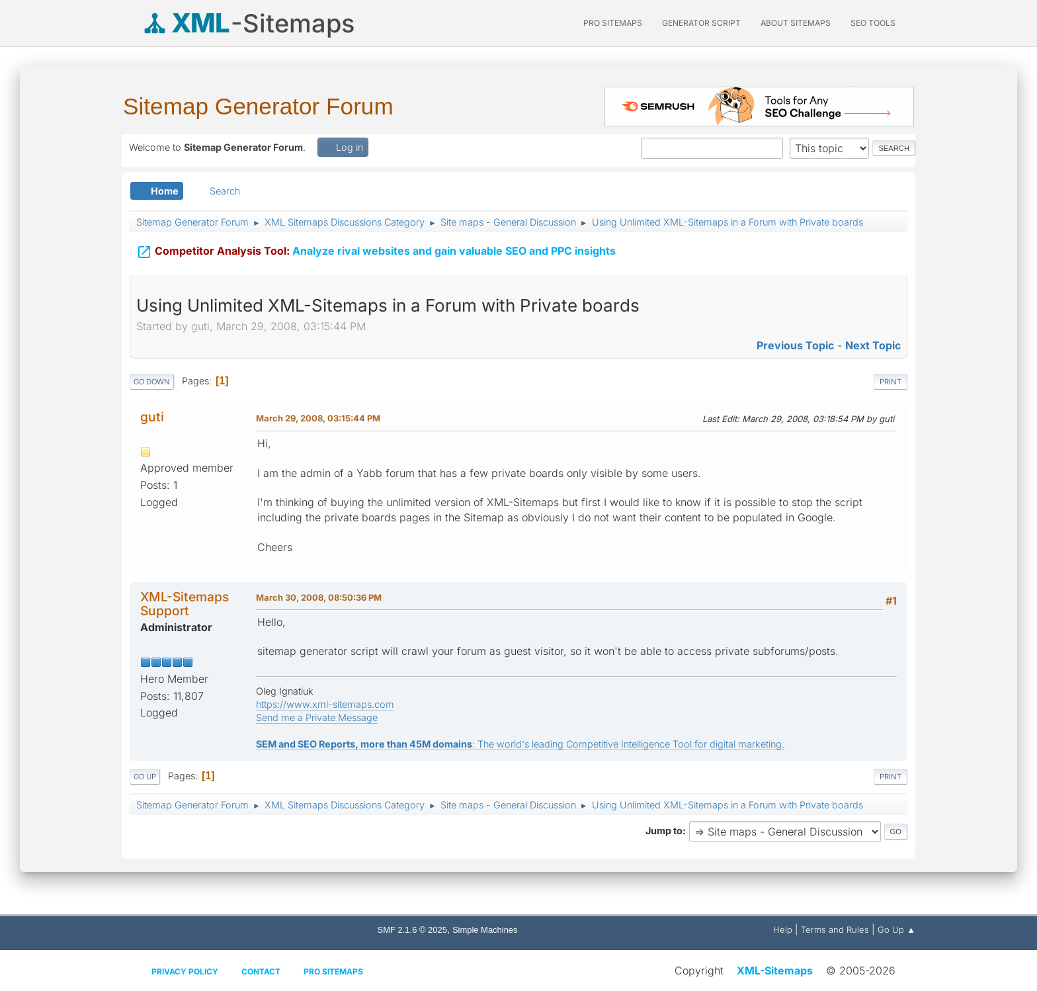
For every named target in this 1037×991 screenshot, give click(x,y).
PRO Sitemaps (612, 23)
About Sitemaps (796, 23)
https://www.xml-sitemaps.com (325, 704)
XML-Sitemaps (775, 970)
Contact (260, 971)
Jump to (664, 830)
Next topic (873, 345)
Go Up (145, 776)
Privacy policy (184, 971)
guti (152, 417)
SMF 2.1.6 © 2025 (412, 930)
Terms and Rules (835, 929)
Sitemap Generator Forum (258, 106)
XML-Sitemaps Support (184, 604)
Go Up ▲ (896, 929)
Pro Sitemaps (333, 971)
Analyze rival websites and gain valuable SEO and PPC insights (376, 252)
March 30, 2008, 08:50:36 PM (319, 597)
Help (782, 929)
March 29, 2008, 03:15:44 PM (318, 418)
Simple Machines (485, 930)
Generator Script (701, 23)
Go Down (152, 381)
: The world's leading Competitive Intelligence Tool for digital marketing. (520, 744)
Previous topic (795, 345)
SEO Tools (872, 23)
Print (890, 381)
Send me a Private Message (317, 717)
